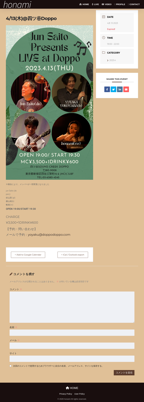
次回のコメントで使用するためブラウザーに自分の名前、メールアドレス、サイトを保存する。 (58, 366)
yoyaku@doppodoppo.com (49, 235)
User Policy (79, 394)
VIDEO (107, 4)
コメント (16, 289)
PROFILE (119, 4)
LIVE (95, 4)
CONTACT (134, 4)
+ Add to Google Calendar (28, 254)
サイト (13, 353)
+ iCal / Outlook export (72, 254)
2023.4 (111, 60)
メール (15, 340)
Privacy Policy (65, 394)
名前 (13, 327)
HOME (84, 4)
